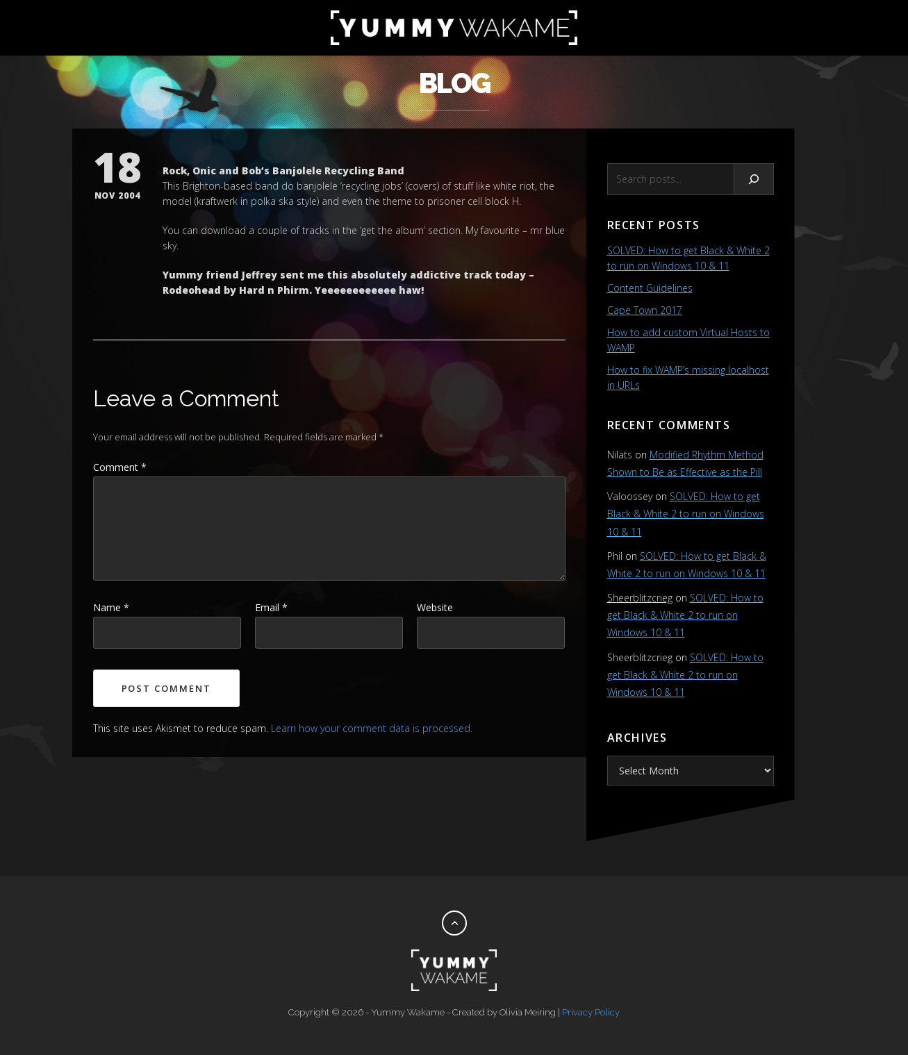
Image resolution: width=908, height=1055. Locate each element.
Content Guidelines (650, 287)
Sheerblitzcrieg (639, 597)
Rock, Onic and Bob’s (216, 170)
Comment (120, 467)
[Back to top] (454, 923)
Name (111, 607)
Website (435, 607)
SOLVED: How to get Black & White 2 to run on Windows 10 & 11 (685, 514)
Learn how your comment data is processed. (371, 728)
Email (271, 607)
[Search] (754, 179)
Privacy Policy (591, 1012)
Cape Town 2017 (644, 310)
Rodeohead (192, 290)
